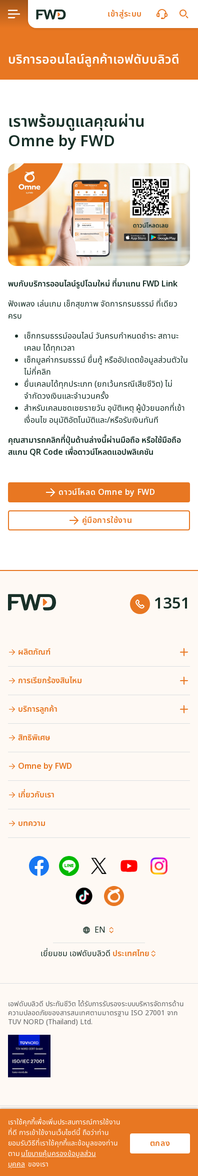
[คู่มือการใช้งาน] (99, 520)
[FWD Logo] (51, 15)
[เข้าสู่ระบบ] (125, 14)
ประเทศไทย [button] (131, 954)
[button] (125, 14)
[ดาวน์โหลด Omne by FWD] (99, 492)
